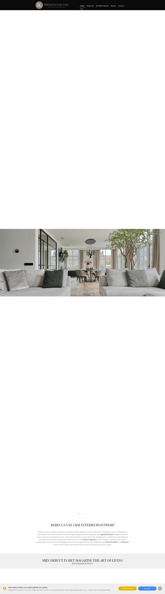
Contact (121, 6)
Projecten (90, 6)
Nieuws (113, 6)
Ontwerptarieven (102, 6)
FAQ (81, 9)
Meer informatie (127, 588)
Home (82, 6)
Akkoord (147, 588)
